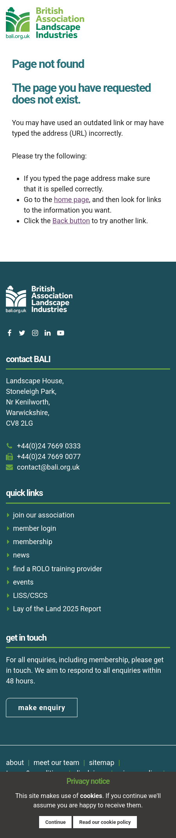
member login (34, 528)
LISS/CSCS (30, 595)
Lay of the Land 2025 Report (57, 609)
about (15, 762)
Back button (71, 221)
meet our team (56, 762)
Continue (55, 822)
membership (32, 541)
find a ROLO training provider (57, 569)
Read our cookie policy (105, 822)
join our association (43, 515)
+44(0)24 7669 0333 (49, 446)
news (21, 555)
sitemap (101, 762)
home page (71, 199)
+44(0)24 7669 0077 (49, 456)
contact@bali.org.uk (48, 467)
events (23, 582)
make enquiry (41, 707)
